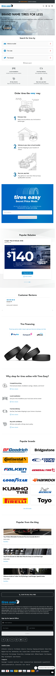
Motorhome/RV (38, 662)
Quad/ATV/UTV (46, 662)
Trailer (21, 662)
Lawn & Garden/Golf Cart (8, 664)
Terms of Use (5, 654)
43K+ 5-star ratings (15, 608)
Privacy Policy (20, 654)
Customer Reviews (35, 651)
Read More (5, 541)
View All (28, 664)
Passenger (4, 662)
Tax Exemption (8, 656)
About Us (23, 649)
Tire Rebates (17, 649)
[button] (2, 310)
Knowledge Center (29, 654)
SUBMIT (27, 633)
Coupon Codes (26, 651)
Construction (18, 664)
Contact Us (10, 649)
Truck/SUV (10, 662)
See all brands (27, 508)
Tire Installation (45, 651)
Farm (24, 664)
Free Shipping (47, 654)
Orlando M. (9, 301)
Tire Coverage (12, 654)
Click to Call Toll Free (28, 594)
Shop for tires (27, 273)
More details (14, 389)
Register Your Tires (6, 651)
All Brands (4, 649)
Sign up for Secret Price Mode (27, 217)
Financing (29, 649)
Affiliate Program (39, 654)
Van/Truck (16, 662)
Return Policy (48, 649)
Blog (3, 656)
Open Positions (17, 656)
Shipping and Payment (38, 649)
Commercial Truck (28, 662)
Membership (15, 651)
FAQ (20, 651)
